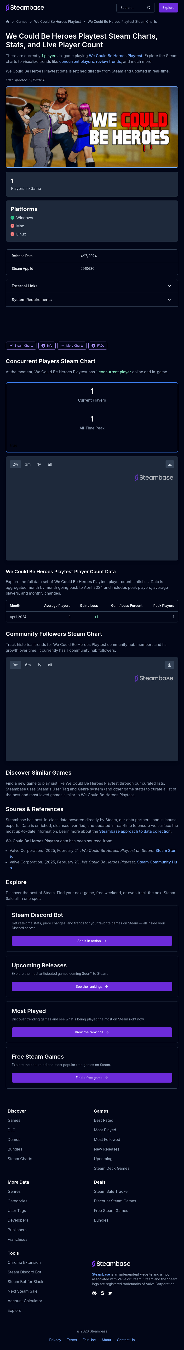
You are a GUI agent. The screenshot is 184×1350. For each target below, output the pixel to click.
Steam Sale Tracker (111, 1191)
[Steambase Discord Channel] (94, 1293)
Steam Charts (20, 1158)
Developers (18, 1220)
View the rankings (92, 1032)
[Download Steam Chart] (170, 464)
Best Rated (103, 1120)
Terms (72, 1340)
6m (28, 665)
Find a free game (92, 1078)
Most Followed (107, 1139)
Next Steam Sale (23, 1291)
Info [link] (46, 346)
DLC (11, 1129)
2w (15, 464)
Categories (17, 1201)
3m (28, 464)
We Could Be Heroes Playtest (57, 21)
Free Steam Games (111, 1210)
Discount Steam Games (115, 1201)
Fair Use (89, 1340)
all (50, 464)
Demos (14, 1139)
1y (39, 464)
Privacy (55, 1340)
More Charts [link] (72, 346)
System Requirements (92, 299)
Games (22, 21)
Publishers (17, 1229)
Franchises (17, 1239)
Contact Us (126, 1340)
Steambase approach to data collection (135, 831)
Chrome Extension (24, 1262)
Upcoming (103, 1158)
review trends (108, 61)
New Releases (107, 1149)
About (106, 1340)
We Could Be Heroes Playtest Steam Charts (122, 21)
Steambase (101, 1274)
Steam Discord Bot (24, 1272)
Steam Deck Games (111, 1168)
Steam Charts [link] (21, 346)
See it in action (92, 941)
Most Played (105, 1129)
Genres (14, 1191)
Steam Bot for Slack (25, 1281)
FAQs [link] (98, 346)
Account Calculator (25, 1300)
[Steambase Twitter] (110, 1293)
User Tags (17, 1210)
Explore (168, 8)
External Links (92, 286)
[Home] (8, 22)
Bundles (15, 1149)
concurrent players (76, 61)
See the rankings (92, 986)
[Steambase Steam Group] (102, 1293)
